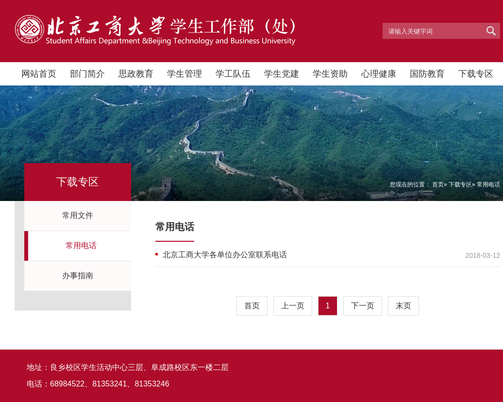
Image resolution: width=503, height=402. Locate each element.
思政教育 (135, 74)
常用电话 (81, 245)
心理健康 (378, 74)
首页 (438, 184)
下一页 (362, 306)
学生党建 (281, 74)
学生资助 (330, 74)
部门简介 (87, 74)
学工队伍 (233, 74)
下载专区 (475, 74)
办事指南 (77, 275)
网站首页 (38, 74)
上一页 (292, 306)
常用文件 (77, 215)
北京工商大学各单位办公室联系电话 (225, 255)
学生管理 (184, 74)
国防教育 (427, 74)
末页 (403, 306)
